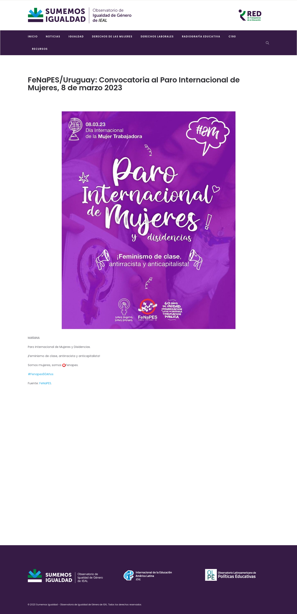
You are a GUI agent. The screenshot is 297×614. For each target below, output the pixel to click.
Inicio (33, 36)
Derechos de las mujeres (112, 36)
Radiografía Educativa (201, 36)
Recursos (40, 49)
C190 (232, 36)
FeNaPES (45, 383)
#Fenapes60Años (40, 374)
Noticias (53, 36)
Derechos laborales (157, 36)
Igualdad (76, 36)
